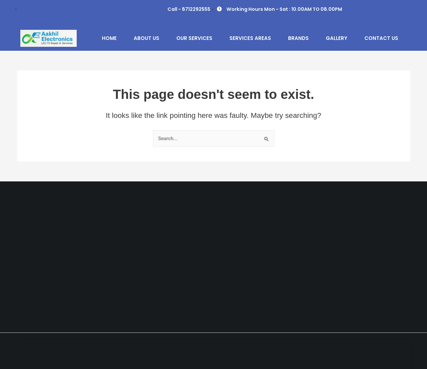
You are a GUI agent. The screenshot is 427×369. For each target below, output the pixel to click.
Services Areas (250, 38)
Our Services (194, 38)
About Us (146, 38)
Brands (298, 38)
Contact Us (381, 38)
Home (109, 38)
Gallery (336, 38)
